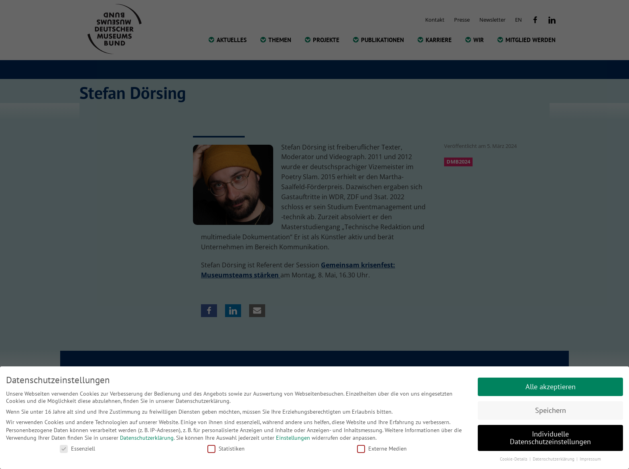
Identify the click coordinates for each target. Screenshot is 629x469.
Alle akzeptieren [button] (551, 386)
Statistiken (226, 448)
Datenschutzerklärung (147, 437)
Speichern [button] (550, 410)
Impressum (590, 459)
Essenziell (77, 448)
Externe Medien (382, 448)
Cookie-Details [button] (514, 459)
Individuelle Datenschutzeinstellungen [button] (550, 438)
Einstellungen (293, 437)
